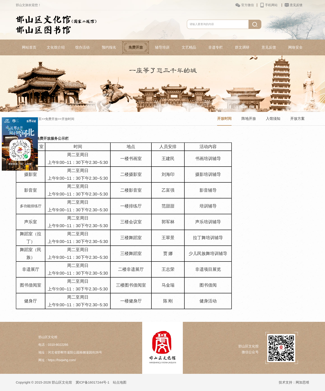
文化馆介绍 (56, 47)
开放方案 (297, 118)
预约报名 (109, 47)
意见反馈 (269, 47)
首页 (38, 119)
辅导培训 (162, 47)
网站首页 (29, 47)
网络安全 (295, 47)
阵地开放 (248, 118)
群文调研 (242, 47)
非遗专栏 (215, 47)
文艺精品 (189, 47)
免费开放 (135, 47)
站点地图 (119, 382)
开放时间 (68, 119)
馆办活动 (82, 47)
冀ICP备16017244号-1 (92, 382)
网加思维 (302, 382)
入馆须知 (273, 118)
